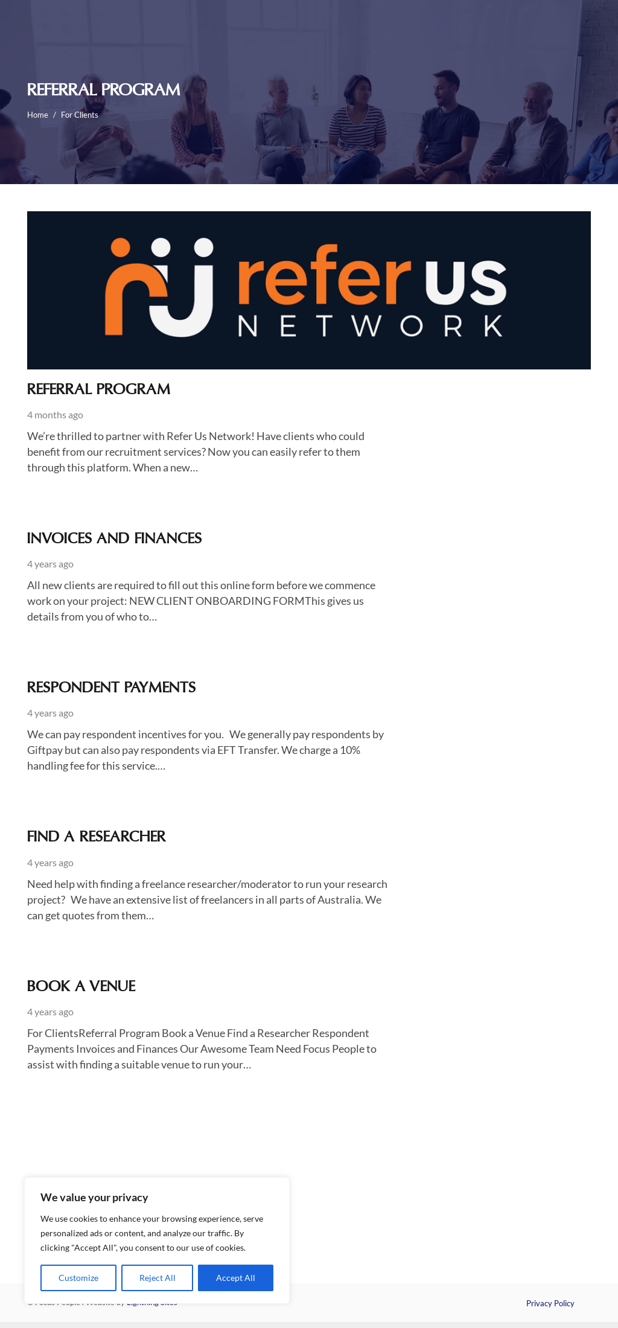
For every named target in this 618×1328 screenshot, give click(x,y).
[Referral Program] (309, 219)
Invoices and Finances (114, 539)
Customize (78, 1277)
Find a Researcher (96, 838)
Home (37, 115)
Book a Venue (81, 987)
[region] (157, 1240)
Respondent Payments (111, 689)
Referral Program (99, 390)
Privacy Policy (550, 1303)
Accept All (235, 1277)
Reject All (157, 1277)
